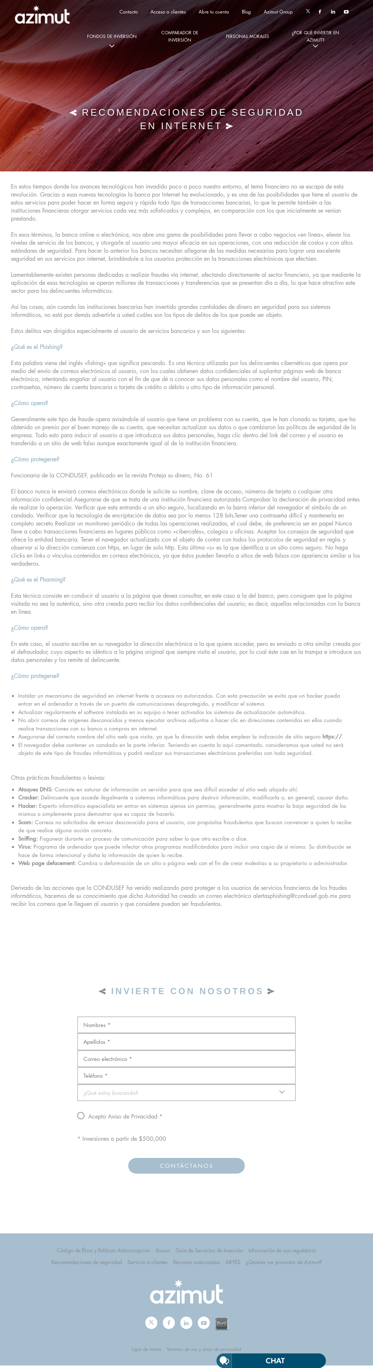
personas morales (247, 36)
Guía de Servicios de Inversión (209, 1252)
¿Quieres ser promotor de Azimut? (284, 1264)
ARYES (232, 1264)
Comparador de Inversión (179, 36)
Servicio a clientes (147, 1264)
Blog (246, 11)
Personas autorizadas (196, 1264)
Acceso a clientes (168, 11)
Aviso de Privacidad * (135, 1119)
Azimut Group (278, 11)
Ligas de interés (146, 1351)
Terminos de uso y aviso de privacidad (204, 1351)
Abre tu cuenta (214, 11)
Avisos (163, 1252)
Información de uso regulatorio (282, 1252)
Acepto (156, 1118)
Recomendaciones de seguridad (86, 1264)
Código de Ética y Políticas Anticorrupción (103, 1252)
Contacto (128, 11)
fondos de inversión (112, 36)
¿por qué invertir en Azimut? (315, 36)
